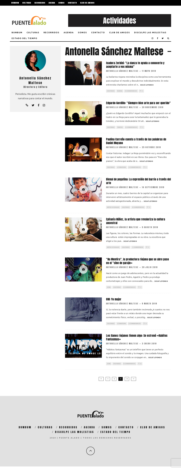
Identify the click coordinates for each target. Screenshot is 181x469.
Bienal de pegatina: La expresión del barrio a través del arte (138, 182)
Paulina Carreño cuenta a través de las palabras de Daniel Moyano (136, 142)
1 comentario (137, 248)
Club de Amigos (87, 3)
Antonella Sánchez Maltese (122, 71)
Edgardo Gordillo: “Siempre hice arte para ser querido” (138, 103)
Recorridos (40, 3)
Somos (61, 3)
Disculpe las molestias (22, 8)
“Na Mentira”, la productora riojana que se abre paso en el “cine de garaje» (137, 263)
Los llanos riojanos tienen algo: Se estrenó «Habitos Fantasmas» (136, 340)
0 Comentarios (131, 91)
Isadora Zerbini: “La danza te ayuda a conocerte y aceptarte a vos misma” (135, 65)
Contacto (72, 3)
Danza (119, 91)
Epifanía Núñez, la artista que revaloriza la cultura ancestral (135, 222)
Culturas (26, 3)
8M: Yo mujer (113, 301)
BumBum (15, 3)
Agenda (52, 3)
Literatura (121, 168)
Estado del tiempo (45, 8)
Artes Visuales (113, 208)
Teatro (120, 127)
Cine (109, 289)
